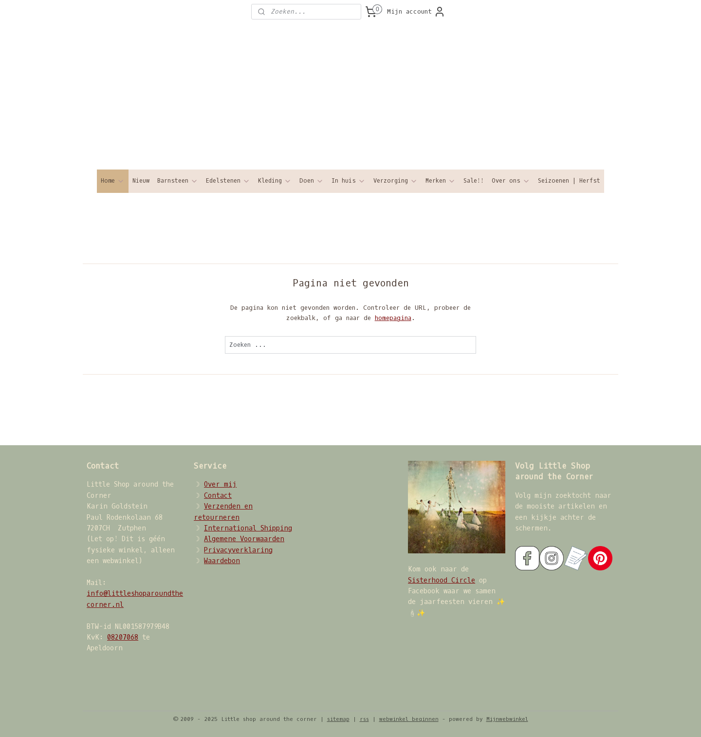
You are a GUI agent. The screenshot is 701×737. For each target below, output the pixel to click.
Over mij (220, 484)
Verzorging (395, 181)
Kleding (275, 181)
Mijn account (416, 12)
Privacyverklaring (238, 550)
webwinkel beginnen (409, 719)
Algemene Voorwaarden (244, 539)
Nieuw (140, 181)
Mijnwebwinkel (507, 719)
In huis (349, 181)
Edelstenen (228, 181)
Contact (218, 495)
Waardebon (222, 561)
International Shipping (248, 528)
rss (364, 719)
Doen (311, 181)
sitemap (338, 719)
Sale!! (473, 181)
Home (113, 181)
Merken (440, 181)
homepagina (392, 318)
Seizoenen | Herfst (569, 181)
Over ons (511, 181)
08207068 (122, 637)
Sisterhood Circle (441, 580)
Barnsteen (177, 181)
